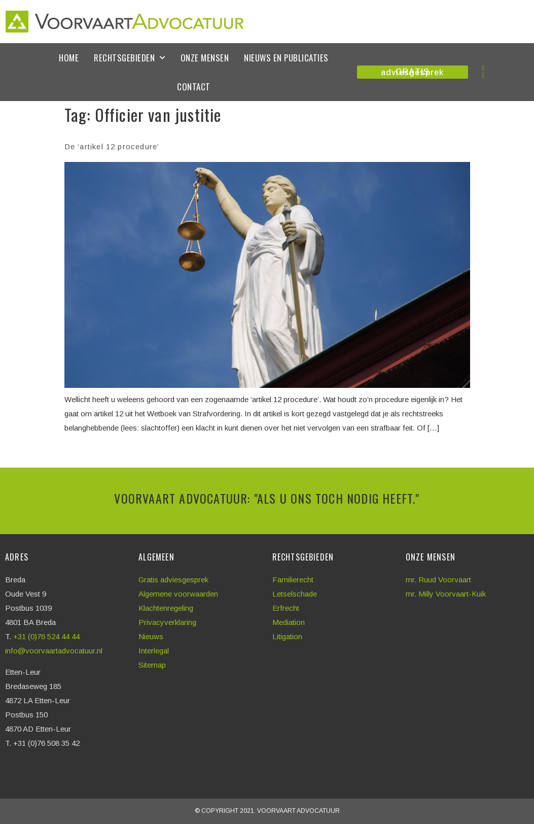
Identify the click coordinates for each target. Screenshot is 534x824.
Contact (193, 86)
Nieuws (150, 636)
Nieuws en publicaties (286, 57)
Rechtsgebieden (129, 58)
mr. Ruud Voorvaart (438, 579)
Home (69, 57)
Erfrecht (285, 608)
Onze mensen (205, 57)
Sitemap (152, 665)
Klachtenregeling (165, 608)
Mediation (288, 622)
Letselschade (294, 593)
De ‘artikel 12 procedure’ (112, 146)
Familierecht (292, 579)
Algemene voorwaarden (178, 593)
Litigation (287, 636)
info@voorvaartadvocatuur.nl (53, 650)
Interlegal (153, 650)
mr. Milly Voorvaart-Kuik (446, 593)
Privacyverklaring (167, 622)
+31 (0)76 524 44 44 (47, 636)
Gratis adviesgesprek (173, 579)
